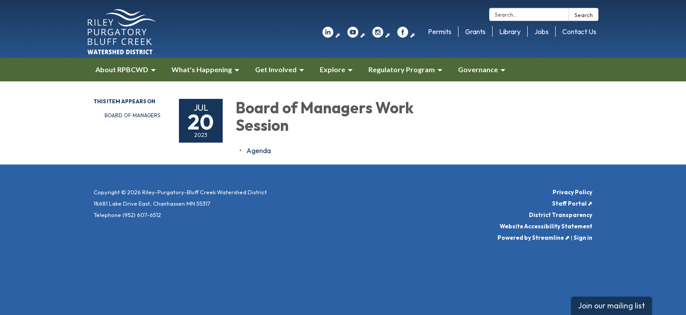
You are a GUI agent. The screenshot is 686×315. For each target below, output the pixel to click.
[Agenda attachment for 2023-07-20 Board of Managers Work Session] (258, 150)
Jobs (541, 31)
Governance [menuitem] (478, 69)
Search (583, 14)
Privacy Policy (572, 192)
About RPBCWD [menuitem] (121, 69)
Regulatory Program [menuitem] (401, 69)
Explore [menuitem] (332, 69)
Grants (475, 31)
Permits (440, 31)
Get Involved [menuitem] (276, 69)
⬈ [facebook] (406, 35)
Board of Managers (132, 115)
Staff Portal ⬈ (572, 203)
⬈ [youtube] (356, 35)
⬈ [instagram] (381, 35)
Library (510, 31)
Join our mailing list (611, 306)
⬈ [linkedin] (331, 35)
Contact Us (579, 31)
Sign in (583, 237)
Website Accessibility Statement (546, 226)
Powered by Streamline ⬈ (533, 237)
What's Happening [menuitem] (202, 69)
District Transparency (560, 214)
